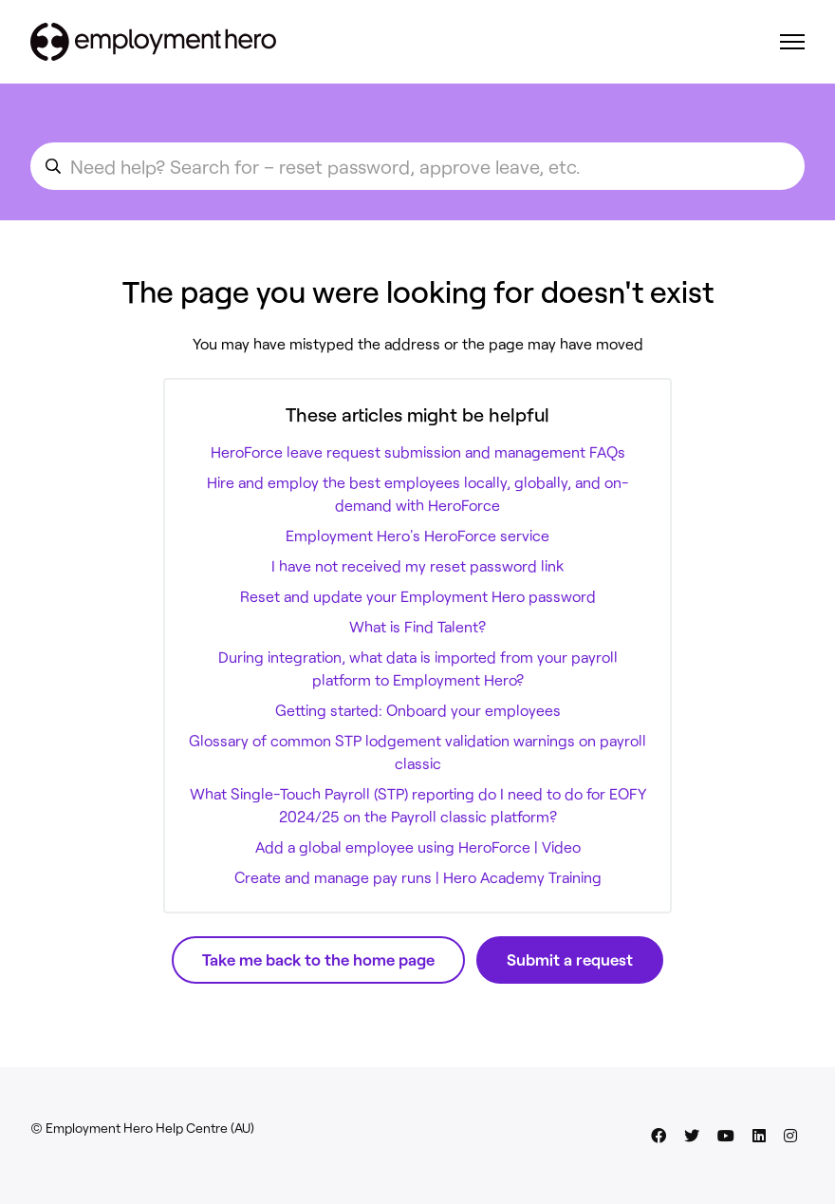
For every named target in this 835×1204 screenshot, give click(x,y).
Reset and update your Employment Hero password (418, 596)
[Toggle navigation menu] (792, 42)
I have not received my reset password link (417, 565)
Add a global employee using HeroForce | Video (418, 846)
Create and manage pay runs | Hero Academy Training (418, 877)
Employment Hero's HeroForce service (417, 535)
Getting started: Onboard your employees (418, 710)
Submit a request (570, 959)
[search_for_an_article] (417, 166)
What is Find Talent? (417, 626)
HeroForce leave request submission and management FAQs (418, 451)
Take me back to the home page (318, 959)
